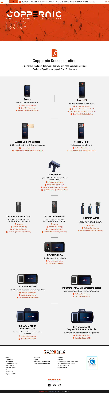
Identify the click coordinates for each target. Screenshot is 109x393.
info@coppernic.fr (62, 368)
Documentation (54, 391)
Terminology (65, 391)
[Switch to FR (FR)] (106, 2)
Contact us (60, 357)
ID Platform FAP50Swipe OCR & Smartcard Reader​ (82, 328)
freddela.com (9, 372)
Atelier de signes (10, 368)
